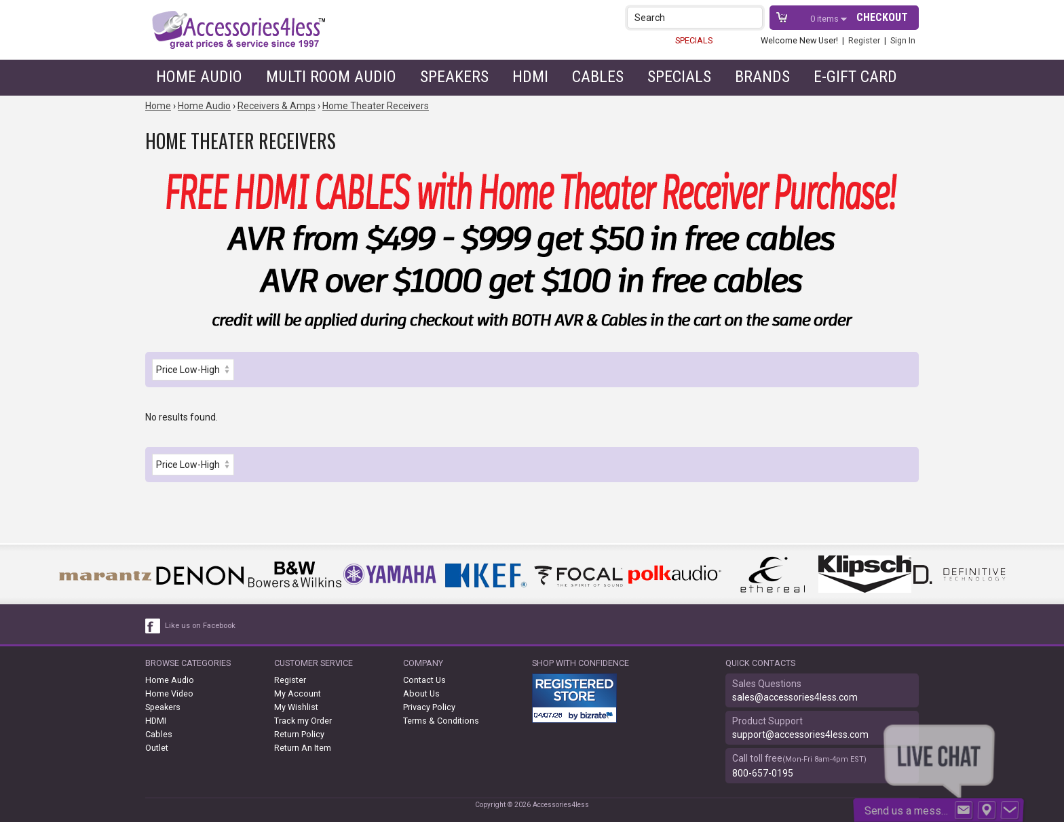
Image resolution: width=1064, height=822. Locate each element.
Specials (679, 76)
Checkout (882, 17)
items (825, 19)
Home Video (169, 693)
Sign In (902, 40)
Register (864, 40)
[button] (753, 17)
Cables (598, 76)
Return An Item (302, 748)
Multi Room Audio (331, 76)
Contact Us (424, 680)
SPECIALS (693, 40)
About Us (421, 693)
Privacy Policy (429, 707)
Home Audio (199, 76)
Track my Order (303, 721)
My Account (297, 693)
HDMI (530, 76)
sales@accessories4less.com (795, 697)
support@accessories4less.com (800, 734)
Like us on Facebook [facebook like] (200, 625)
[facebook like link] (153, 626)
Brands (762, 76)
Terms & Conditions (441, 721)
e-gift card (855, 76)
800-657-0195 (762, 773)
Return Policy (299, 734)
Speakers (454, 76)
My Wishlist (296, 707)
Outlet (156, 748)
